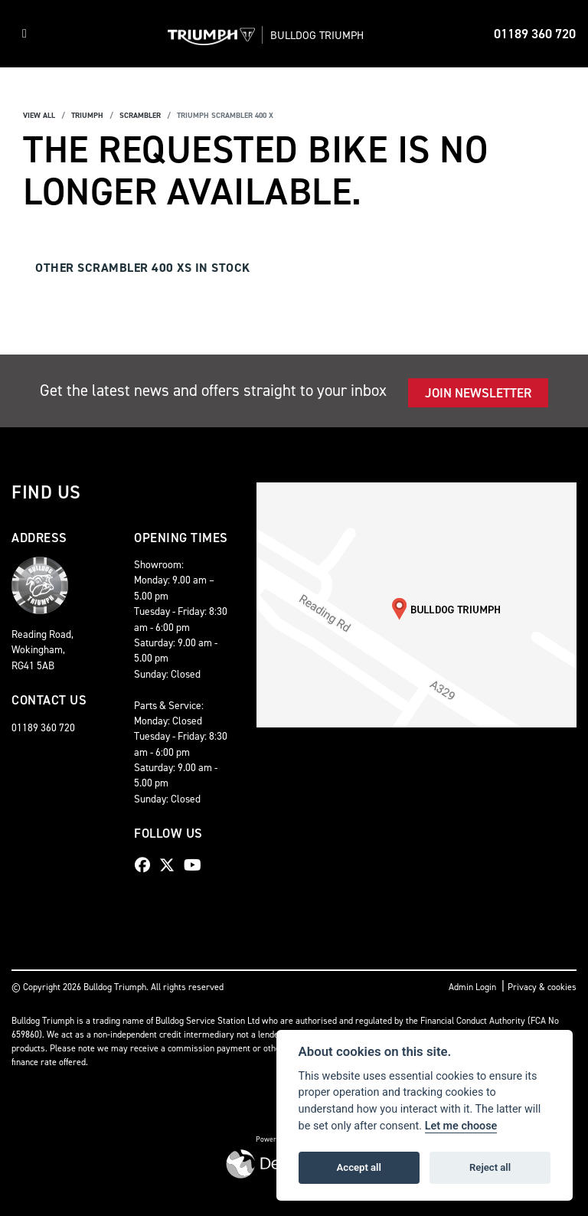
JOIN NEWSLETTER (478, 392)
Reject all (490, 1167)
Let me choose (461, 1126)
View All (39, 115)
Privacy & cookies (542, 987)
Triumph (87, 115)
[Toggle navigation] (24, 34)
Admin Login (472, 987)
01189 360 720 (535, 34)
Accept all (359, 1167)
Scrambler (140, 115)
